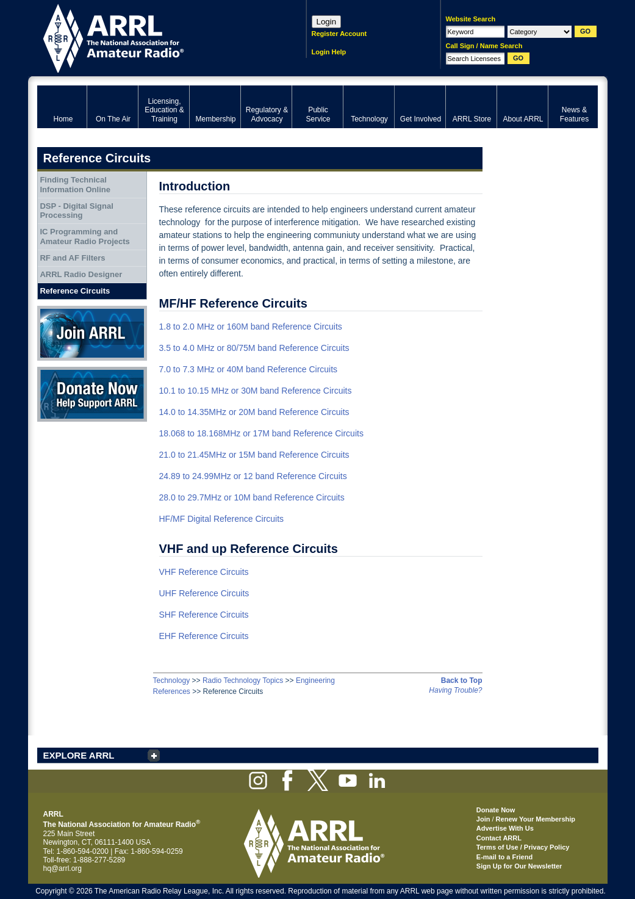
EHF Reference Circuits (204, 636)
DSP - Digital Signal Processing (76, 210)
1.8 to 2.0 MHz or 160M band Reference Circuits (250, 326)
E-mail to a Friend (504, 857)
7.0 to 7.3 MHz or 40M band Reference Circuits (248, 369)
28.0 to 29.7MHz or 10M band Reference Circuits (252, 497)
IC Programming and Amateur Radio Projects (84, 236)
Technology (171, 680)
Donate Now (92, 394)
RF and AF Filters (72, 257)
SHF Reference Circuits (204, 614)
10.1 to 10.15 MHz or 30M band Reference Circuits (255, 390)
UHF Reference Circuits (204, 593)
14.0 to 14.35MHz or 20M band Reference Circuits (254, 412)
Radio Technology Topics (243, 680)
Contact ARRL (499, 838)
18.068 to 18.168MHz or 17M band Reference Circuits (261, 433)
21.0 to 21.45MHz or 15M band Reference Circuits (254, 455)
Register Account (339, 33)
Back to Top (462, 680)
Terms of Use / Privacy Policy (523, 847)
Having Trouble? (455, 690)
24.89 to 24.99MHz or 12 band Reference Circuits (253, 476)
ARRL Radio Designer (81, 274)
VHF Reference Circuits (204, 572)
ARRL (156, 37)
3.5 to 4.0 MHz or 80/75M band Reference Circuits (254, 348)
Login (327, 21)
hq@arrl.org (62, 868)
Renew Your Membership (535, 819)
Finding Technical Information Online (75, 184)
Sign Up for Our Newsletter (519, 866)
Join (483, 819)
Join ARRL (92, 333)
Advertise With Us (505, 828)
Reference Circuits (75, 290)
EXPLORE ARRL (79, 755)
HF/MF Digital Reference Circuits (221, 519)
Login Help (329, 52)
